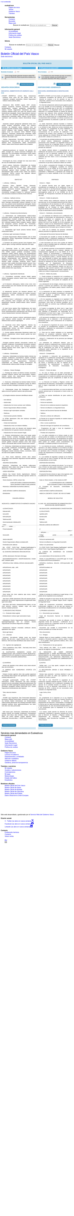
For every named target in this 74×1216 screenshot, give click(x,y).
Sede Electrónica (15, 37)
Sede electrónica (6, 56)
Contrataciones (10, 772)
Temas (11, 9)
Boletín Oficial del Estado (13, 793)
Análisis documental (63, 84)
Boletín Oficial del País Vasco (20, 53)
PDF (18, 72)
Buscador (12, 21)
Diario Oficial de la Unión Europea (16, 795)
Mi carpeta (8, 49)
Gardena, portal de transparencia (16, 762)
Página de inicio (14, 7)
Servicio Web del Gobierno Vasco (42, 814)
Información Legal (11, 745)
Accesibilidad (13, 31)
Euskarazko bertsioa (12, 832)
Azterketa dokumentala (27, 84)
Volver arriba (9, 836)
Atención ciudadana (12, 758)
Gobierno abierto (10, 760)
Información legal (15, 33)
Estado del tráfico (11, 778)
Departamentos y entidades (14, 756)
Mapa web (12, 23)
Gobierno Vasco (14, 11)
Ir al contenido (6, 2)
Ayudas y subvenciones (13, 770)
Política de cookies (15, 35)
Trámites (12, 13)
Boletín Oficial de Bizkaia (13, 789)
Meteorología (9, 776)
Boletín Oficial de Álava (13, 787)
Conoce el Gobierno (12, 754)
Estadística (8, 780)
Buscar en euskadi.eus (21, 25)
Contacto (12, 19)
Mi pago (7, 774)
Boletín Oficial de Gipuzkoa (14, 791)
